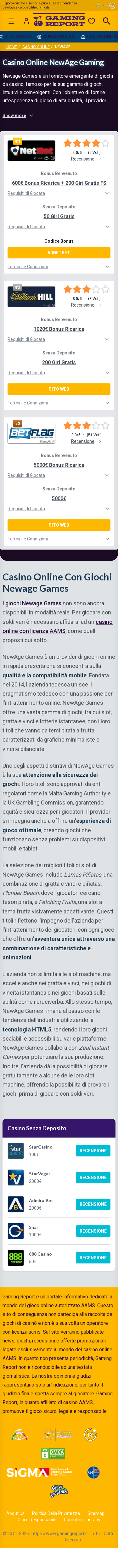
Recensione (93, 1150)
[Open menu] (11, 21)
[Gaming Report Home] (59, 21)
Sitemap (95, 1513)
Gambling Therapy (82, 1519)
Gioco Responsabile (37, 1519)
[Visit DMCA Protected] (52, 1453)
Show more (18, 115)
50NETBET (59, 252)
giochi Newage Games (33, 603)
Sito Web (59, 389)
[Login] (26, 21)
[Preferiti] (91, 21)
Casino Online (36, 47)
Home (11, 47)
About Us (15, 1513)
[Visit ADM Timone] (19, 1434)
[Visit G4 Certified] (93, 1472)
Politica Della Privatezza (56, 1513)
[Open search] (106, 21)
